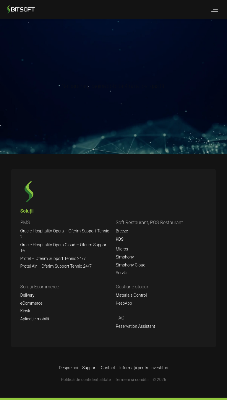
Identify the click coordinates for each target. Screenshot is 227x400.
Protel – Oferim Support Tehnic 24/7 (53, 258)
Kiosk (25, 311)
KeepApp (124, 303)
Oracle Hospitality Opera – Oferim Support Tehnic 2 (64, 234)
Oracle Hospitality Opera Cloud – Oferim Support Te (64, 247)
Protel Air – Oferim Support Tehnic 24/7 (56, 266)
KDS (119, 239)
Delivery (27, 295)
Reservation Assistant (135, 326)
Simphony (125, 257)
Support (89, 367)
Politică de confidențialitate (86, 379)
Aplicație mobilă (34, 319)
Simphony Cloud (130, 265)
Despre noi (68, 367)
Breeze (122, 231)
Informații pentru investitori (143, 367)
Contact (108, 367)
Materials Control (131, 295)
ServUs (122, 272)
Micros (122, 249)
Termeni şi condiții (132, 379)
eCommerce (31, 303)
